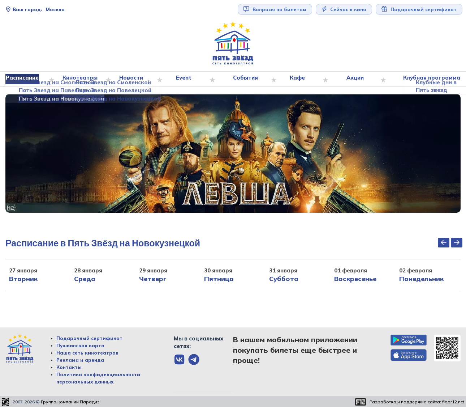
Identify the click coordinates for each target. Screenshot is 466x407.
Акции (355, 79)
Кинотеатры (82, 79)
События (246, 79)
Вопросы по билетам (274, 9)
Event (185, 79)
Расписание (25, 79)
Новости (133, 79)
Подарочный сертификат (419, 9)
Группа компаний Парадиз (70, 402)
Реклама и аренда (80, 360)
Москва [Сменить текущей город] (35, 9)
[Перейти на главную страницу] (233, 43)
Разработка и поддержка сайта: (417, 402)
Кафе (298, 79)
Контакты (69, 367)
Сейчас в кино (344, 9)
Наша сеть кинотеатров (87, 353)
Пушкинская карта (80, 346)
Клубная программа (430, 79)
